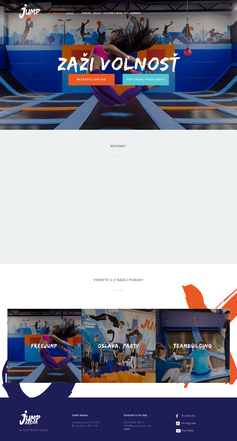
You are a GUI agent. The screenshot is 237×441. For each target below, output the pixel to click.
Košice (70, 14)
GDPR (127, 429)
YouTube (188, 431)
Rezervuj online (91, 79)
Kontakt (135, 13)
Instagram (189, 423)
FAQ (126, 13)
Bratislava (55, 13)
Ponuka (86, 13)
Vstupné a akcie (112, 13)
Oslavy (97, 13)
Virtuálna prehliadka (145, 79)
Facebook (188, 416)
